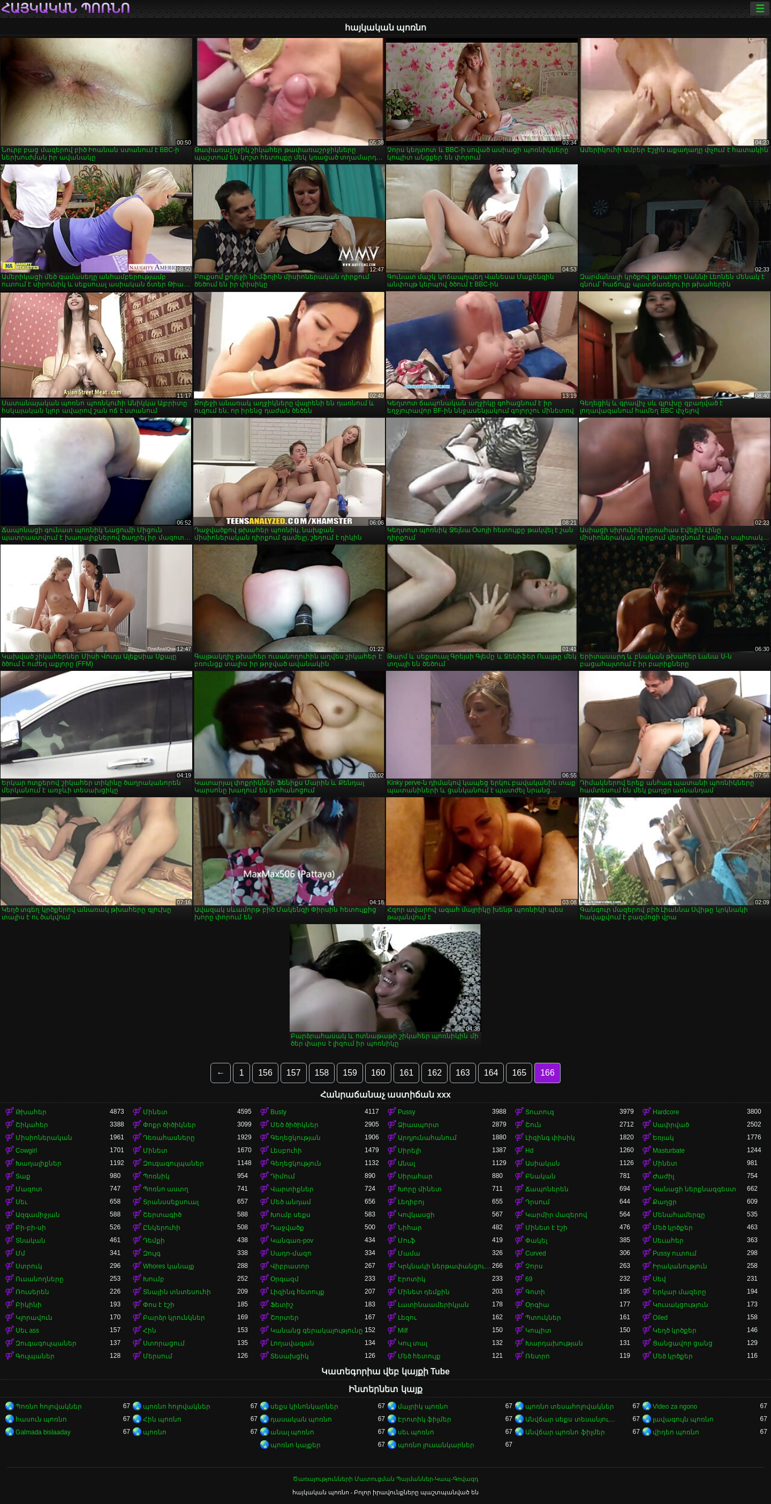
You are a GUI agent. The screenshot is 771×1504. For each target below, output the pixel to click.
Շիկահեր (32, 1125)
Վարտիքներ (292, 1189)
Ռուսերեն (32, 1292)
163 (463, 1072)
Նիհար (410, 1227)
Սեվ (659, 1279)
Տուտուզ (539, 1112)
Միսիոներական (44, 1138)
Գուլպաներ (35, 1356)
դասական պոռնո (301, 1419)
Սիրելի (409, 1150)
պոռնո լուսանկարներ (436, 1445)
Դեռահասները (169, 1138)
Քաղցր (665, 1202)
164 (491, 1072)
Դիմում (282, 1176)
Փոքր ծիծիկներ (169, 1125)
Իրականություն (680, 1266)
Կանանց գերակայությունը (316, 1330)
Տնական (31, 1240)
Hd (529, 1150)
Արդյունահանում (427, 1138)
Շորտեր (284, 1317)
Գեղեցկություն (295, 1163)
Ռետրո (537, 1356)
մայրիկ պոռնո (423, 1406)
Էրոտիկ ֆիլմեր (424, 1419)
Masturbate (669, 1150)
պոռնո (155, 1432)
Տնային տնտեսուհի (177, 1292)
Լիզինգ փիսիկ (550, 1138)
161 (406, 1072)
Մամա (409, 1253)
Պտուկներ (543, 1317)
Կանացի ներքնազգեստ (694, 1189)
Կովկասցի (416, 1215)
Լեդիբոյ (411, 1202)
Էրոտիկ (412, 1279)
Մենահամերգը (679, 1215)
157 (293, 1072)
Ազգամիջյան (38, 1215)
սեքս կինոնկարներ (304, 1406)
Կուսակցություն (680, 1305)
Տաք (23, 1176)
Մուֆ (406, 1240)
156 (265, 1072)
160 (378, 1072)
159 (350, 1072)
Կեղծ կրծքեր (675, 1330)
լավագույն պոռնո (683, 1419)
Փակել (536, 1240)
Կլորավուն (34, 1317)
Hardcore (666, 1112)
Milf (403, 1330)
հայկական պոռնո (65, 9)
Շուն (533, 1125)
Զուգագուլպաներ (173, 1163)
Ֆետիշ (281, 1305)
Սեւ (21, 1202)
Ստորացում (164, 1343)
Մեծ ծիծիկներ (294, 1125)
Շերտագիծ (162, 1215)
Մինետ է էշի (546, 1227)
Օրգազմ (284, 1279)
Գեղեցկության (295, 1138)
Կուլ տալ (412, 1343)
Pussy (406, 1112)
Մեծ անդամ (290, 1202)
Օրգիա (537, 1305)
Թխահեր (31, 1112)
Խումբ (153, 1279)
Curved (535, 1253)
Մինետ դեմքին (424, 1292)
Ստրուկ (29, 1266)
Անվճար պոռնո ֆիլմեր (565, 1432)
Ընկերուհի (161, 1227)
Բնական (540, 1176)
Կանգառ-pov (291, 1240)
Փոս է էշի (159, 1305)
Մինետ (155, 1112)
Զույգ (152, 1253)
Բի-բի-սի (31, 1227)
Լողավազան (292, 1343)
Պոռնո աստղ (165, 1189)
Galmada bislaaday (43, 1432)
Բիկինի (29, 1305)
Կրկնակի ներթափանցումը (445, 1266)
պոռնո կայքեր (295, 1445)
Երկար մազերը (679, 1292)
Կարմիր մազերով (556, 1215)
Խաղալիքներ (39, 1163)
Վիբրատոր (289, 1266)
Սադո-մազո (291, 1253)
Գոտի (535, 1292)
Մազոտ (29, 1189)
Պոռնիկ (156, 1176)
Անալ (406, 1163)
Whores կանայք (168, 1266)
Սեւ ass (27, 1330)
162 (434, 1072)
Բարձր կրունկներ (174, 1317)
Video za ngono (675, 1406)
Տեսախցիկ (289, 1356)
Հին (149, 1330)
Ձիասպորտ (418, 1125)
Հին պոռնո (162, 1419)
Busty (278, 1112)
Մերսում (157, 1356)
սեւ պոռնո (416, 1432)
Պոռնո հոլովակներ (49, 1406)
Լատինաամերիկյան (433, 1305)
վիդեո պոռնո (676, 1432)
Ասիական (542, 1163)
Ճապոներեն (547, 1189)
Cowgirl (26, 1150)
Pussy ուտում (675, 1253)
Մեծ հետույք (419, 1356)
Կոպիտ (538, 1330)
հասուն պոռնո (41, 1419)
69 (528, 1279)
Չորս (534, 1266)
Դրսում (537, 1202)
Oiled (660, 1317)
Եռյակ (663, 1138)
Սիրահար (415, 1176)
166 (547, 1072)
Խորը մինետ (420, 1189)
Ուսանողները (40, 1279)
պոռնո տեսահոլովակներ (569, 1406)
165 (519, 1072)
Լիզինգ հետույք (297, 1292)
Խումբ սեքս (290, 1215)
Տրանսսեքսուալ (171, 1202)
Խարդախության (554, 1343)
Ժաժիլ (663, 1176)
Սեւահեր (668, 1240)
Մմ (20, 1253)
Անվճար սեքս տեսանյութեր (572, 1419)
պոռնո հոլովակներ (176, 1406)
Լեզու (407, 1317)
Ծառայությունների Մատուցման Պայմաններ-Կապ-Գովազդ (385, 1479)
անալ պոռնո (292, 1432)
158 (322, 1072)
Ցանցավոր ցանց (683, 1343)
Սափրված (671, 1125)
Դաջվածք (287, 1227)
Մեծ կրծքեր (673, 1227)
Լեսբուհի (286, 1150)
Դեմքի (154, 1240)
